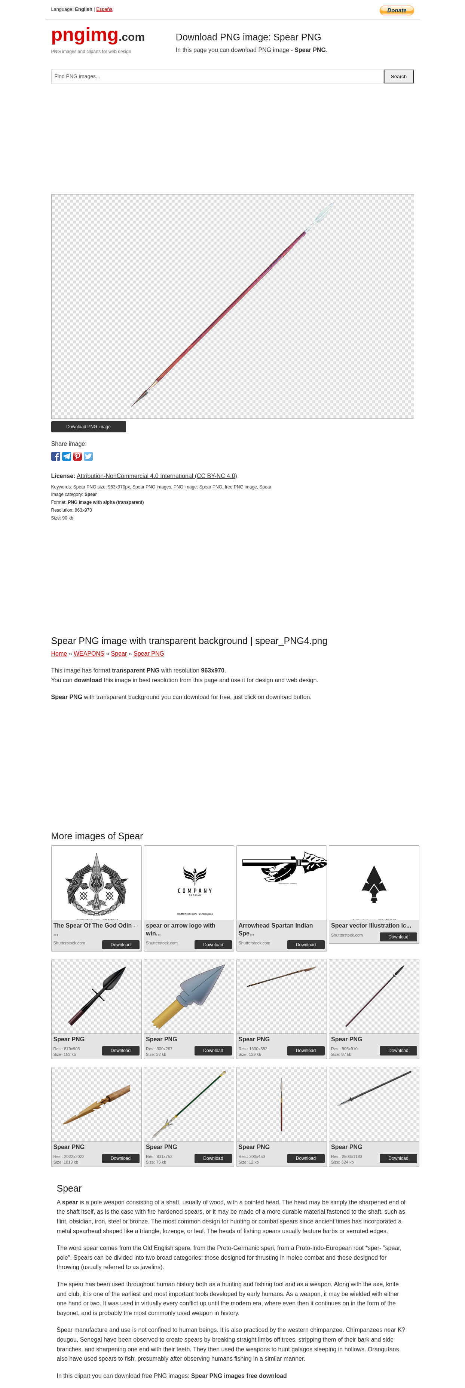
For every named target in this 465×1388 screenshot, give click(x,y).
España (104, 9)
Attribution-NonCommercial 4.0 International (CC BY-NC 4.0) (157, 476)
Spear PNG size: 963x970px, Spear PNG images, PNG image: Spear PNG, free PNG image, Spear (172, 487)
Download (121, 944)
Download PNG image (88, 426)
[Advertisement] (232, 141)
